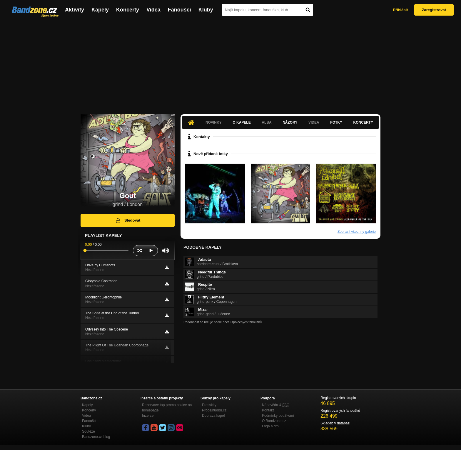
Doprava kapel (213, 416)
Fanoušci (179, 10)
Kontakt (268, 410)
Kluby (205, 10)
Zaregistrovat (434, 10)
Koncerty (127, 10)
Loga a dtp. (271, 426)
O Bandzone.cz (274, 421)
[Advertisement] (230, 64)
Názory (290, 122)
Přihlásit (400, 10)
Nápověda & (275, 405)
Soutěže (88, 431)
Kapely (100, 10)
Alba (266, 122)
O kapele (241, 122)
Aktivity (74, 10)
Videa (153, 10)
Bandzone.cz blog (96, 437)
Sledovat (128, 220)
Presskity (209, 405)
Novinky (214, 122)
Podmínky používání (278, 416)
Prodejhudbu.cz (214, 410)
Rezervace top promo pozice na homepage (167, 407)
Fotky (336, 122)
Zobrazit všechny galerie (357, 232)
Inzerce (147, 416)
